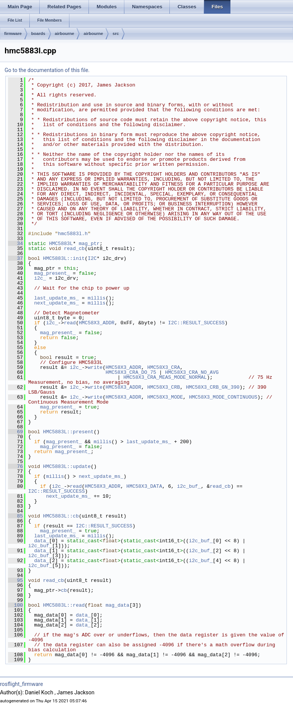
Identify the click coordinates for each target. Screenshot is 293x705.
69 (15, 431)
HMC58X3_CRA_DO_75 (131, 372)
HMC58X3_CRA (163, 367)
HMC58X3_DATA (144, 486)
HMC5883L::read (64, 605)
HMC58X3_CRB (163, 387)
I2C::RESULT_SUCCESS (196, 322)
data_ (41, 540)
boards (38, 33)
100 (15, 605)
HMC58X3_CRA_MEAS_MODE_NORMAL (164, 377)
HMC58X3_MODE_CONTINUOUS (223, 397)
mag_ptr (89, 243)
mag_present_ (52, 273)
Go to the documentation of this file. (47, 70)
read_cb (74, 248)
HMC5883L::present (68, 431)
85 (15, 516)
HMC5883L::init (64, 258)
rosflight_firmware (21, 684)
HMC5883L (60, 243)
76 (15, 466)
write (95, 367)
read (70, 322)
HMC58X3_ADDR (96, 322)
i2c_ (40, 278)
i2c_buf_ (189, 486)
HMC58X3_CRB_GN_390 (212, 387)
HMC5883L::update (67, 466)
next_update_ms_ (56, 303)
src (116, 33)
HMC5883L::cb (61, 516)
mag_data (117, 605)
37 (15, 258)
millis (97, 298)
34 (15, 243)
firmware (13, 33)
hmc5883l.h (73, 233)
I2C (92, 258)
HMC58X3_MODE (165, 397)
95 (15, 580)
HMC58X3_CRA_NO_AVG (192, 372)
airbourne (64, 33)
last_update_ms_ (56, 298)
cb (64, 590)
